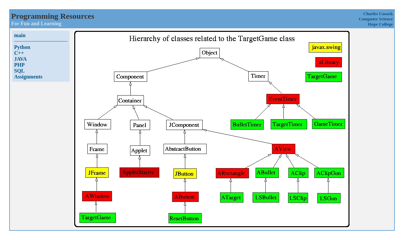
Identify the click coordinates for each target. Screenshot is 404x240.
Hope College (380, 24)
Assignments (28, 76)
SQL (19, 71)
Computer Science (376, 18)
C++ (19, 53)
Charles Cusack (378, 13)
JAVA (20, 59)
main (20, 35)
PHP (19, 65)
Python (22, 47)
